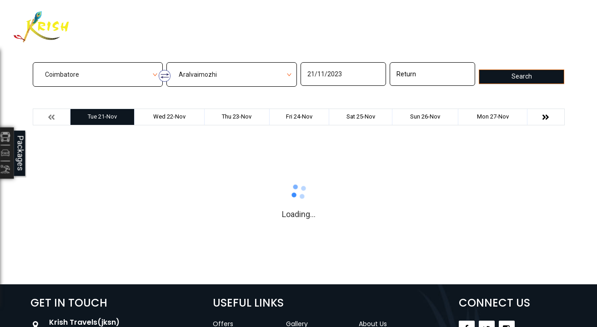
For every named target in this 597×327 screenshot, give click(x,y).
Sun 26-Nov (425, 116)
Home (193, 21)
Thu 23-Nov (236, 116)
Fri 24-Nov (299, 116)
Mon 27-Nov (493, 116)
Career (402, 21)
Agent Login (520, 19)
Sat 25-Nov (360, 116)
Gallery (314, 21)
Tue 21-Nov (102, 116)
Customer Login (447, 21)
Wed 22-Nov (169, 116)
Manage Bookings (253, 21)
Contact (358, 21)
